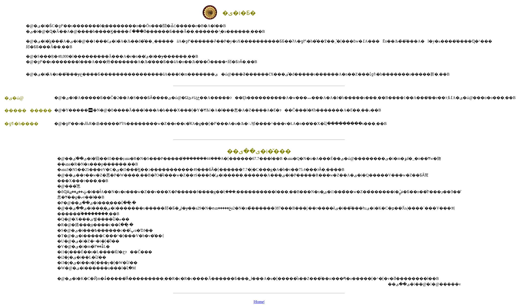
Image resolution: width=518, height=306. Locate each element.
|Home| (259, 302)
